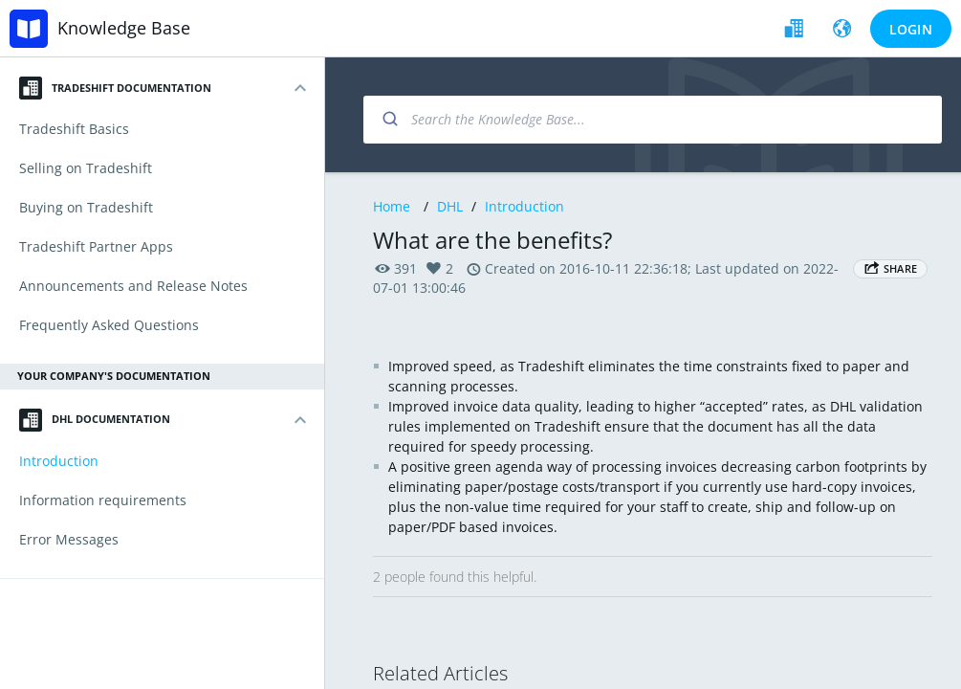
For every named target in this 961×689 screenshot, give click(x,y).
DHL (450, 206)
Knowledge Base (123, 27)
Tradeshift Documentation (115, 88)
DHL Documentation (94, 420)
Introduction (524, 206)
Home (391, 206)
